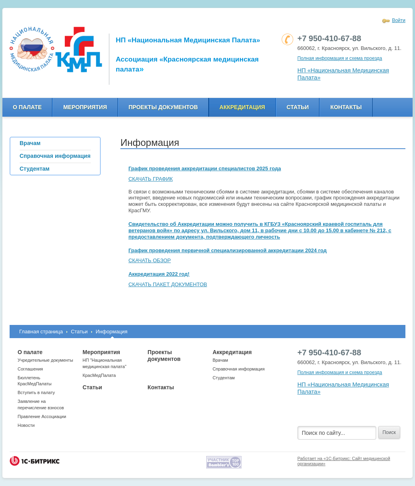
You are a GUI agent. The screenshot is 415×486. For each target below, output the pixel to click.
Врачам (220, 360)
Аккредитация (242, 107)
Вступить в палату (36, 392)
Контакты (345, 107)
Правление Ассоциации (42, 416)
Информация (112, 332)
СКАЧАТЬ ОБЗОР (149, 260)
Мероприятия (85, 107)
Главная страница (41, 332)
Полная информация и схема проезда (339, 58)
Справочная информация (239, 368)
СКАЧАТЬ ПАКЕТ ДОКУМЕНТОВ (167, 284)
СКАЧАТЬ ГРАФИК (150, 179)
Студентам (224, 377)
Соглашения (30, 368)
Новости (26, 425)
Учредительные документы (45, 360)
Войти (398, 20)
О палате (27, 107)
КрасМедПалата (99, 375)
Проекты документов (163, 107)
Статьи (298, 107)
